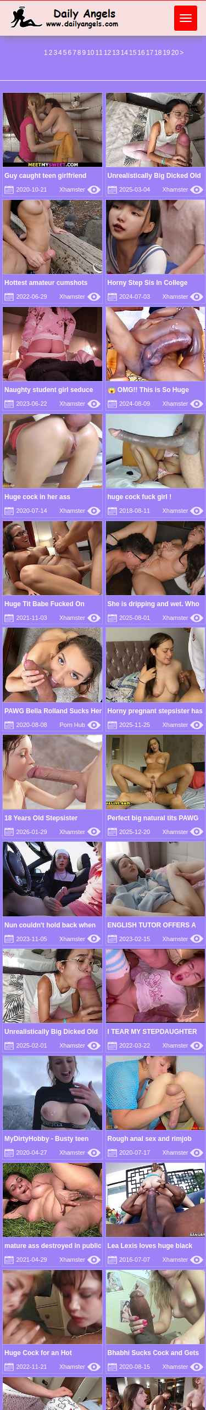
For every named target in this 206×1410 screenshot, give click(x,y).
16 (140, 53)
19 (166, 53)
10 (90, 53)
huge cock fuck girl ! (140, 497)
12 (107, 53)
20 (175, 53)
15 (132, 53)
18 (158, 53)
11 (99, 53)
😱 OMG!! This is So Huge (148, 390)
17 (149, 53)
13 (115, 53)
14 (124, 53)
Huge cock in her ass (37, 497)
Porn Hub (80, 724)
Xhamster (80, 189)
